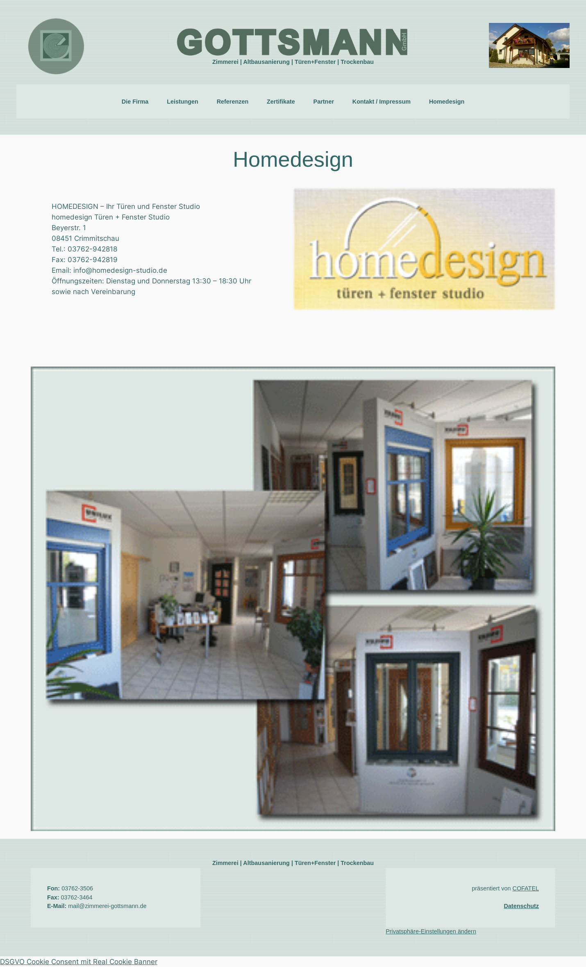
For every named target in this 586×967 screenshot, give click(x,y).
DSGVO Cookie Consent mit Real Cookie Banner (78, 962)
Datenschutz (521, 906)
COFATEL (525, 888)
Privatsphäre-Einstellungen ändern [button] (431, 931)
